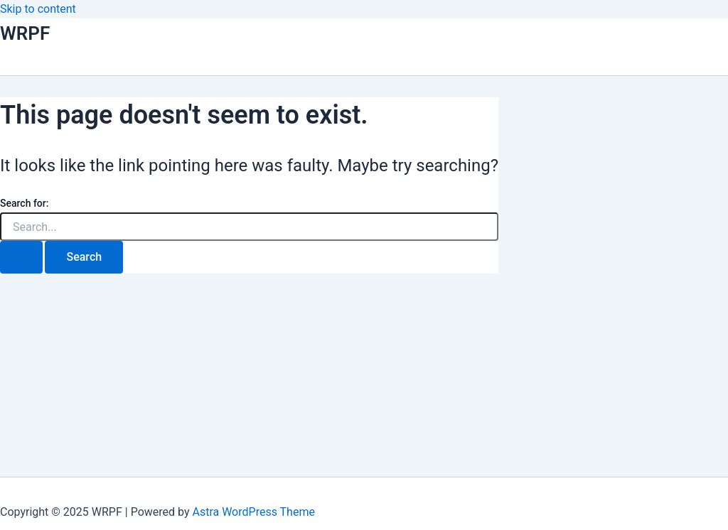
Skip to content (38, 9)
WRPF (25, 33)
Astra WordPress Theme (253, 512)
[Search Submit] (21, 257)
